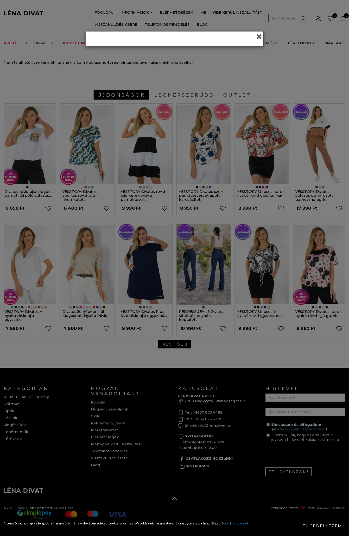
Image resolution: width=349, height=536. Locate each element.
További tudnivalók (235, 523)
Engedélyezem (322, 525)
